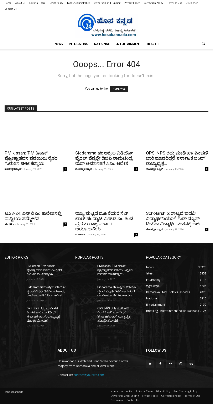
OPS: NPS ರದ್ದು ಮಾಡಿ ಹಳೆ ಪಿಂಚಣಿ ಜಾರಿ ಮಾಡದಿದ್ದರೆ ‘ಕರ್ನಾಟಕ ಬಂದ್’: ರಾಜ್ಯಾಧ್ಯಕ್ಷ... (177, 158)
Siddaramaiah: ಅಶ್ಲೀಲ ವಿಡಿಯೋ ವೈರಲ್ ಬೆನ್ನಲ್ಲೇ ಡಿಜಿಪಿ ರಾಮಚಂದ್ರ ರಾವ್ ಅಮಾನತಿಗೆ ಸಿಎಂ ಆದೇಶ (104, 158)
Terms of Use (174, 2)
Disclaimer (192, 2)
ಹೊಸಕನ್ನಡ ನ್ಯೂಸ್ (13, 168)
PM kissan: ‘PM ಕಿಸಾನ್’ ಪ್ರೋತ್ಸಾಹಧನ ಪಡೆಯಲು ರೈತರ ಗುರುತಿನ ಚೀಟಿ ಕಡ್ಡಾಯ (31, 158)
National (102, 44)
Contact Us (10, 8)
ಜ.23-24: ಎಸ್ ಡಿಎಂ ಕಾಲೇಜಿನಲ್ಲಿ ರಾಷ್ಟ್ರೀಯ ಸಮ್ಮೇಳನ (33, 216)
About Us (20, 2)
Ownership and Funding (107, 2)
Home (8, 2)
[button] (203, 44)
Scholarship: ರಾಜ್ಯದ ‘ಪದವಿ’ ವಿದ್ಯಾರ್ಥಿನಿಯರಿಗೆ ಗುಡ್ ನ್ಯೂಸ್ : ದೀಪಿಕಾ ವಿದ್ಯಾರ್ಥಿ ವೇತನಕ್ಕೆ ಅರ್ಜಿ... (175, 218)
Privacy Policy (132, 2)
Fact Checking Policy (78, 2)
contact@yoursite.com (89, 375)
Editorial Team (37, 2)
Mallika (9, 224)
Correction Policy (153, 2)
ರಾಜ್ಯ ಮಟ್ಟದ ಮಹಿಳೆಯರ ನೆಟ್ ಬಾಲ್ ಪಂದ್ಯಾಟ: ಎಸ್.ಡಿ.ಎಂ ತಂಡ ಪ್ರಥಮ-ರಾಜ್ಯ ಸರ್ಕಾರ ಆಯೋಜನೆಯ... (104, 221)
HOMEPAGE (119, 89)
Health (153, 44)
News (58, 44)
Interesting (78, 44)
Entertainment (128, 44)
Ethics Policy (56, 2)
